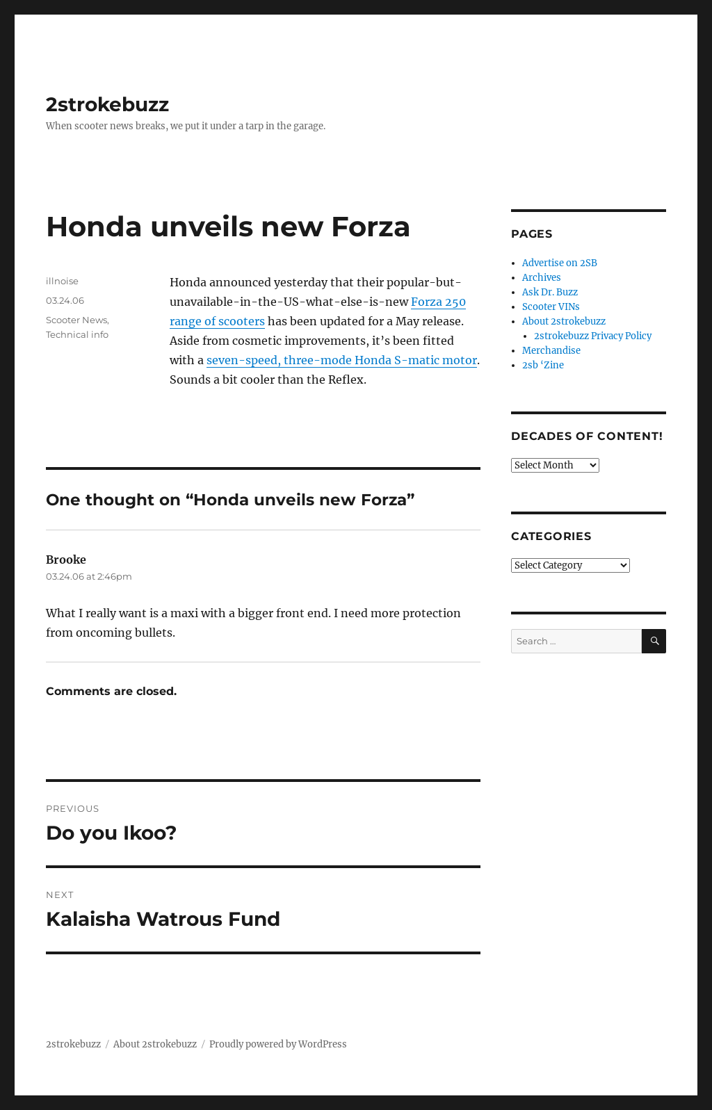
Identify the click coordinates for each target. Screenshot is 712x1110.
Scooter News (76, 319)
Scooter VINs (551, 307)
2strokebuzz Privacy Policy (593, 336)
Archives (541, 278)
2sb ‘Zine (543, 365)
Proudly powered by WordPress (278, 1044)
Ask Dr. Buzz (550, 292)
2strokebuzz (107, 104)
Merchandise (551, 351)
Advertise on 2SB (559, 263)
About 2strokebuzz (564, 321)
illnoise (62, 280)
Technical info (77, 334)
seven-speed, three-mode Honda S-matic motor (342, 360)
